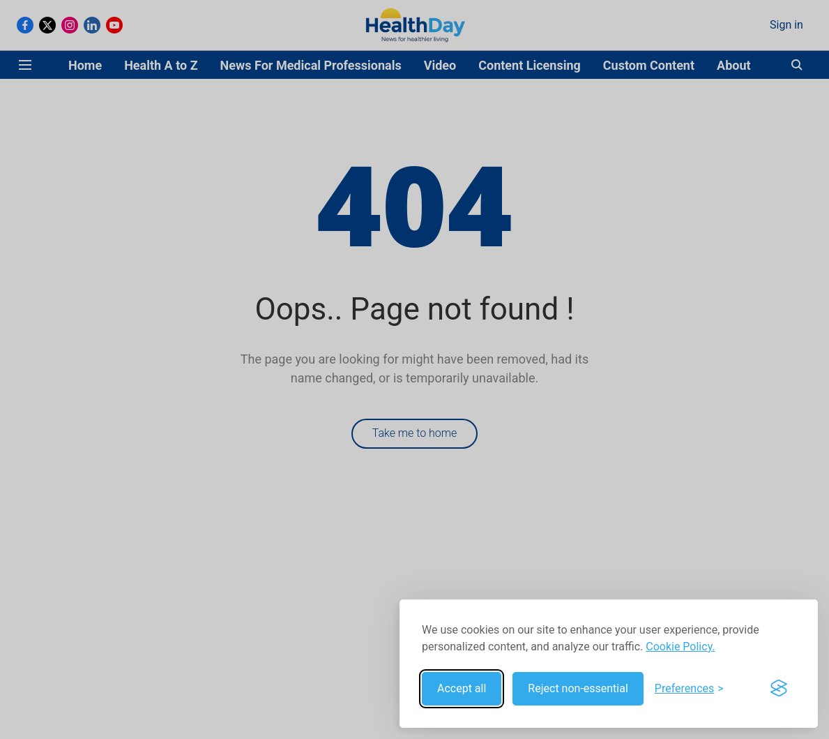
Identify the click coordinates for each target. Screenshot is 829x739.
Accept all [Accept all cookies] (461, 688)
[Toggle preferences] (689, 689)
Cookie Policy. (680, 646)
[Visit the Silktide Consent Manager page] (779, 689)
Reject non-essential (578, 688)
